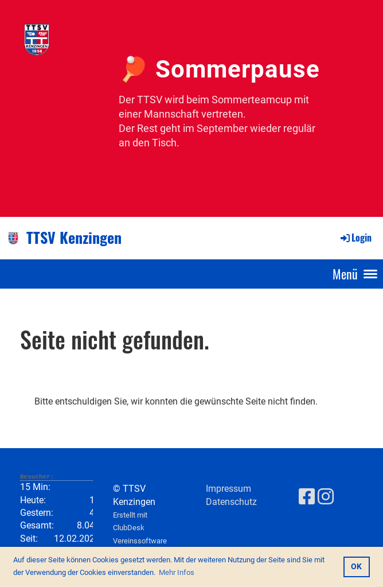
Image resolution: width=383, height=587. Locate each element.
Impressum (228, 488)
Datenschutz (231, 501)
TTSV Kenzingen (74, 237)
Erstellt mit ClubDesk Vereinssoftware (140, 528)
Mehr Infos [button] (176, 572)
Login (355, 237)
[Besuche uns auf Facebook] (307, 497)
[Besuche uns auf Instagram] (326, 497)
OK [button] (356, 567)
